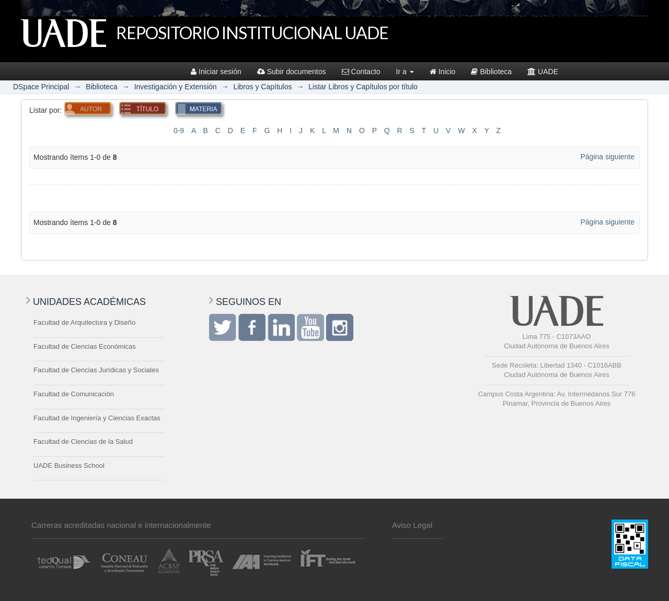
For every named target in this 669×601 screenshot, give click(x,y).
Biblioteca (491, 71)
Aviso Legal (412, 525)
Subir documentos (291, 71)
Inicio (443, 71)
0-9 (179, 130)
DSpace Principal (41, 87)
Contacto (361, 71)
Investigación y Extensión (175, 87)
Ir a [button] (405, 71)
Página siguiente (607, 156)
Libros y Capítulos (262, 87)
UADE (542, 71)
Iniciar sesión (216, 71)
